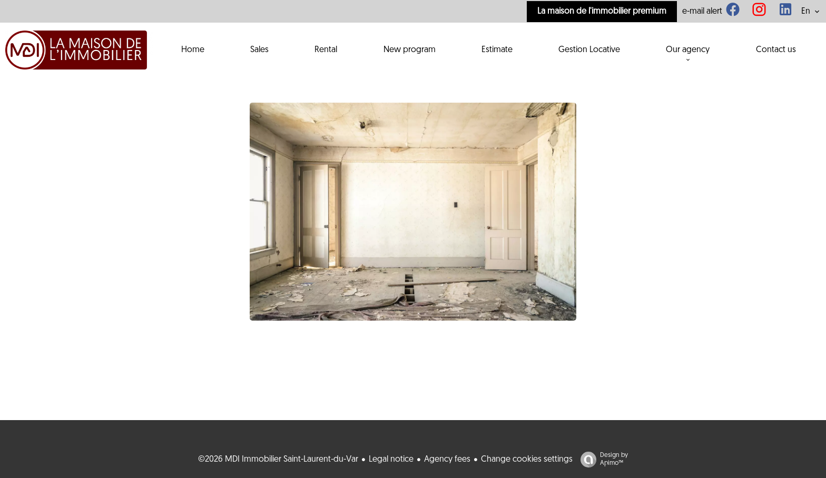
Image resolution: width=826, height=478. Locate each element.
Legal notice (391, 459)
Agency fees (447, 459)
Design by (601, 459)
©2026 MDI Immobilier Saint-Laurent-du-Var (278, 459)
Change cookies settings (527, 459)
